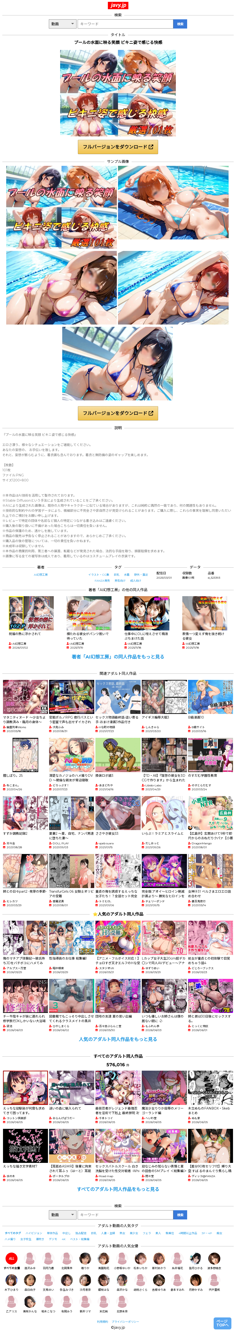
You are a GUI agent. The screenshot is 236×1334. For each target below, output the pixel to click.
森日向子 (30, 1282)
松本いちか (141, 1261)
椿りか (85, 1261)
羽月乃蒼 (48, 1261)
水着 (127, 574)
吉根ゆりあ (159, 1282)
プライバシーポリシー (125, 1321)
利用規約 (102, 1321)
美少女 (134, 1233)
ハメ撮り (10, 1239)
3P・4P (207, 1233)
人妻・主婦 (108, 1233)
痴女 (219, 1233)
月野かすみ (196, 1282)
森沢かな (122, 1282)
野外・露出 (141, 574)
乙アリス (12, 1304)
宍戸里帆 (214, 1282)
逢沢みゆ (30, 1261)
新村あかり (159, 1261)
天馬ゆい (48, 1282)
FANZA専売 (102, 580)
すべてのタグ (13, 1233)
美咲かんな (30, 1304)
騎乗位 (170, 1233)
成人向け (135, 580)
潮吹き (40, 1239)
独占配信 (80, 1233)
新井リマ (85, 1304)
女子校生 (25, 1239)
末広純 (104, 1304)
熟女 (122, 1233)
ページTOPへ (222, 1323)
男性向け (120, 580)
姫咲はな (104, 1282)
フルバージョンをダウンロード (118, 147)
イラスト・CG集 (98, 574)
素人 (158, 1233)
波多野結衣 (214, 1261)
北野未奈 (122, 1304)
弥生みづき (67, 1282)
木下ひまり (11, 1282)
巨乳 (116, 574)
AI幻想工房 (41, 574)
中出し (66, 1233)
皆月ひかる (196, 1261)
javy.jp (118, 5)
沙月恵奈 (85, 1282)
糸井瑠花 (177, 1261)
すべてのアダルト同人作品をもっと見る (118, 1189)
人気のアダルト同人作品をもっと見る (118, 1039)
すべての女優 (11, 1261)
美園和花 (104, 1261)
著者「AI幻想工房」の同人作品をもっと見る (118, 657)
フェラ (147, 1233)
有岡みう (67, 1304)
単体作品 (52, 1233)
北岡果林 (67, 1261)
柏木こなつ (48, 1304)
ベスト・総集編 (79, 1239)
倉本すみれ (177, 1282)
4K (63, 1239)
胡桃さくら (141, 1282)
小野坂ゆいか (122, 1261)
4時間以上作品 (188, 1233)
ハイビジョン (34, 1233)
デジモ (53, 1239)
